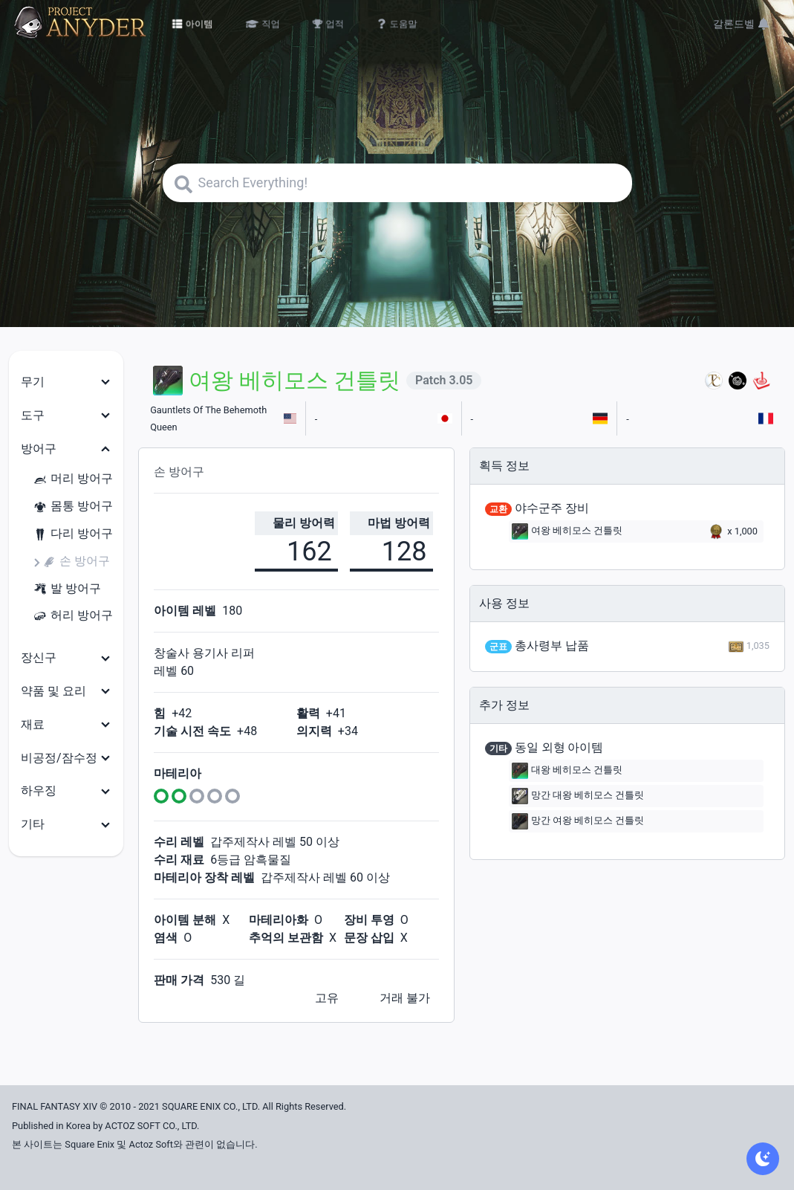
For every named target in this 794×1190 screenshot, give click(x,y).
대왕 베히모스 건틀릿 (567, 771)
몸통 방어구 (73, 506)
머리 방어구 (73, 479)
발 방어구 (67, 589)
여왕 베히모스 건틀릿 (567, 531)
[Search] (397, 183)
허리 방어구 (73, 616)
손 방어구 (76, 561)
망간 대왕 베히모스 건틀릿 (578, 796)
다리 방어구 (73, 534)
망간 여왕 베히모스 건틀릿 (578, 821)
